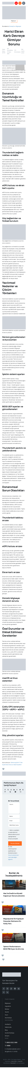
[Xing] (15, 792)
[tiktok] (11, 988)
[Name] (14, 816)
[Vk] (10, 792)
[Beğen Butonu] (3, 769)
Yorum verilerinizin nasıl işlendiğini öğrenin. (13, 857)
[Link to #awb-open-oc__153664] (23, 3)
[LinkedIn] (14, 790)
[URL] (14, 825)
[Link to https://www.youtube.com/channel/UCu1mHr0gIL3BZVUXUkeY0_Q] (16, 3)
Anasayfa (12, 26)
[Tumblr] (23, 790)
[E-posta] (20, 792)
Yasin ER (20, 1061)
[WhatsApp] (17, 790)
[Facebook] (5, 790)
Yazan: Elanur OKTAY (3, 51)
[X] (8, 790)
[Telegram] (20, 790)
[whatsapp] (3, 992)
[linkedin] (18, 988)
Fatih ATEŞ (13, 1061)
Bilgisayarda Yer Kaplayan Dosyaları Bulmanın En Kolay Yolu (13, 921)
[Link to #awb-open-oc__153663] (20, 3)
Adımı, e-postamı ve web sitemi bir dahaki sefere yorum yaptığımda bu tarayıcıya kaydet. (14, 834)
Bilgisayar (18, 26)
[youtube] (14, 988)
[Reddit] (11, 790)
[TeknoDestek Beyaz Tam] (11, 973)
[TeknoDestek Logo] (8, 2)
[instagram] (7, 988)
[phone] (7, 992)
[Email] (14, 821)
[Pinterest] (5, 792)
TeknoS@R (13, 1063)
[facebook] (3, 988)
